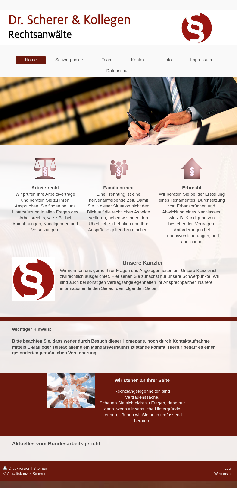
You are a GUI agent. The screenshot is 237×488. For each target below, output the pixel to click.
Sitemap (40, 468)
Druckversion (17, 468)
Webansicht (224, 474)
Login (229, 468)
